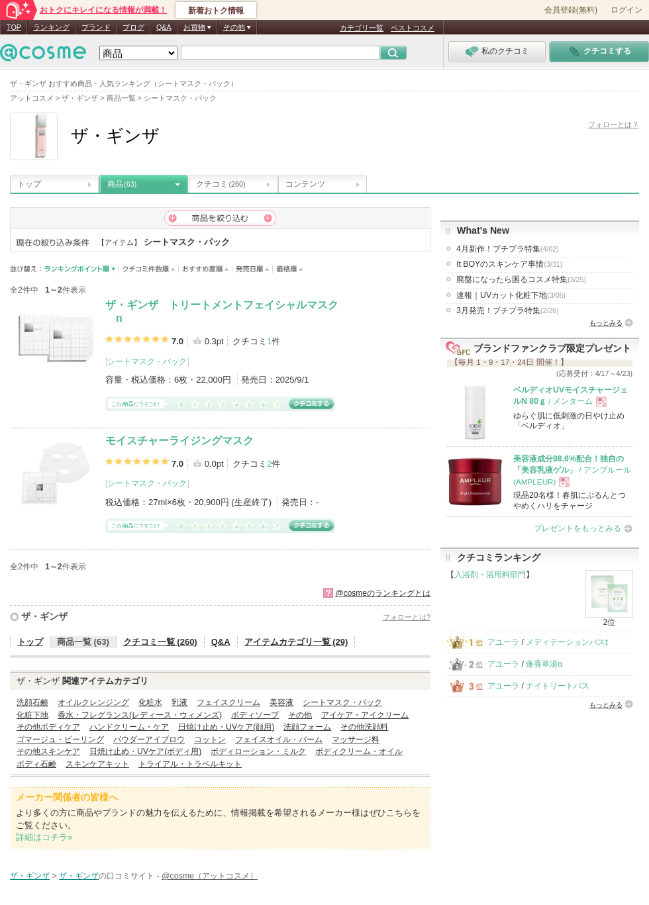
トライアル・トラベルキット (190, 764)
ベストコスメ (412, 28)
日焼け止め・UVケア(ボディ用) (145, 751)
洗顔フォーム (307, 727)
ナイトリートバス (557, 686)
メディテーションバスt (566, 642)
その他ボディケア (48, 727)
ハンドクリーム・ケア (129, 727)
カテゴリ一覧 (361, 28)
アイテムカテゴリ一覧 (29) (296, 642)
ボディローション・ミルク (258, 751)
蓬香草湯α (544, 664)
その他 (300, 715)
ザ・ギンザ (44, 616)
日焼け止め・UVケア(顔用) (226, 727)
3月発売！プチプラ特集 (507, 310)
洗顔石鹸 (32, 702)
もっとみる (606, 322)
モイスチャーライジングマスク (179, 440)
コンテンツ (305, 184)
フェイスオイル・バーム (279, 739)
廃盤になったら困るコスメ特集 (521, 279)
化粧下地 (32, 715)
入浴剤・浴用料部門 (490, 574)
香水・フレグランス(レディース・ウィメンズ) (140, 715)
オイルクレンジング (93, 702)
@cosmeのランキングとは (382, 593)
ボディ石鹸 (36, 764)
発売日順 (252, 269)
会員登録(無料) (570, 10)
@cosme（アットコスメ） (210, 876)
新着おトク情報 (216, 10)
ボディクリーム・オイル (359, 751)
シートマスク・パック (147, 361)
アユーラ (503, 642)
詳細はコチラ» (44, 837)
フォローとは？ (613, 124)
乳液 (179, 702)
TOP (14, 27)
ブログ (133, 27)
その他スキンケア (48, 751)
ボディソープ (255, 715)
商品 (121, 184)
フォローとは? (406, 617)
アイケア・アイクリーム (365, 715)
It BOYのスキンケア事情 (509, 264)
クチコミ (221, 184)
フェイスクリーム (228, 702)
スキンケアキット (97, 764)
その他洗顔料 (364, 727)
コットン (210, 739)
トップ (29, 184)
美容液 (281, 702)
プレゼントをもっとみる (577, 528)
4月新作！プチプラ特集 (507, 249)
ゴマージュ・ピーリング (60, 739)
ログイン (626, 10)
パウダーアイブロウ (149, 739)
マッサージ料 (355, 739)
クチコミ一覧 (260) (160, 642)
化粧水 (150, 702)
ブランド (96, 27)
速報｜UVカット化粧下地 (511, 295)
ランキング (51, 27)
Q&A (164, 27)
